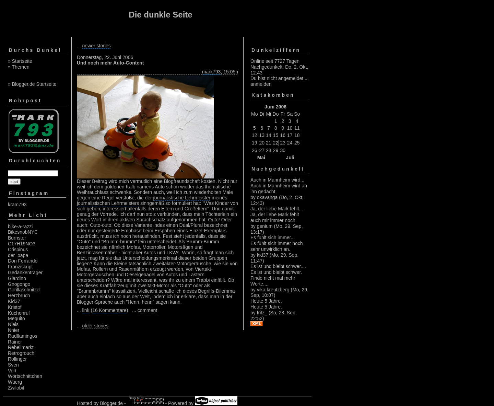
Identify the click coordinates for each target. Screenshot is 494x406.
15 (276, 135)
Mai (261, 157)
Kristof (15, 307)
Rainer (15, 342)
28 (268, 150)
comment (147, 310)
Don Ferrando (22, 261)
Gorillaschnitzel (24, 289)
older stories (95, 325)
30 (283, 150)
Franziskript (20, 266)
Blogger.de (111, 403)
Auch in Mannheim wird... (277, 180)
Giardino (17, 278)
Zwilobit (16, 388)
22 (276, 143)
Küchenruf (19, 313)
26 (254, 150)
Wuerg (15, 382)
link (86, 310)
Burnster (17, 238)
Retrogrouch (21, 353)
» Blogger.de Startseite (32, 84)
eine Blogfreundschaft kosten (184, 181)
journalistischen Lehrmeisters (108, 203)
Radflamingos (22, 336)
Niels (13, 324)
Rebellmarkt (21, 347)
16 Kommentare (109, 310)
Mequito (16, 318)
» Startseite (20, 61)
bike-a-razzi (20, 226)
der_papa (18, 255)
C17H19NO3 (21, 243)
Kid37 (14, 301)
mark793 (211, 71)
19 (254, 143)
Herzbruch (19, 295)
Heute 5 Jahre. (266, 301)
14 (268, 135)
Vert (12, 370)
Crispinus (18, 249)
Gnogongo (19, 284)
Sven (13, 365)
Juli (290, 157)
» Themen (19, 67)
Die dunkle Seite (160, 14)
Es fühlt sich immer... (272, 237)
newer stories (96, 45)
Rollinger (17, 359)
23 (283, 143)
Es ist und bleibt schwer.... (278, 266)
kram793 (17, 204)
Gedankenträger (25, 272)
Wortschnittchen (25, 376)
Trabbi (203, 280)
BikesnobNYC (23, 232)
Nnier (13, 330)
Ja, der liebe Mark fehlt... (276, 208)
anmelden (261, 84)
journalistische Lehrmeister (182, 197)
